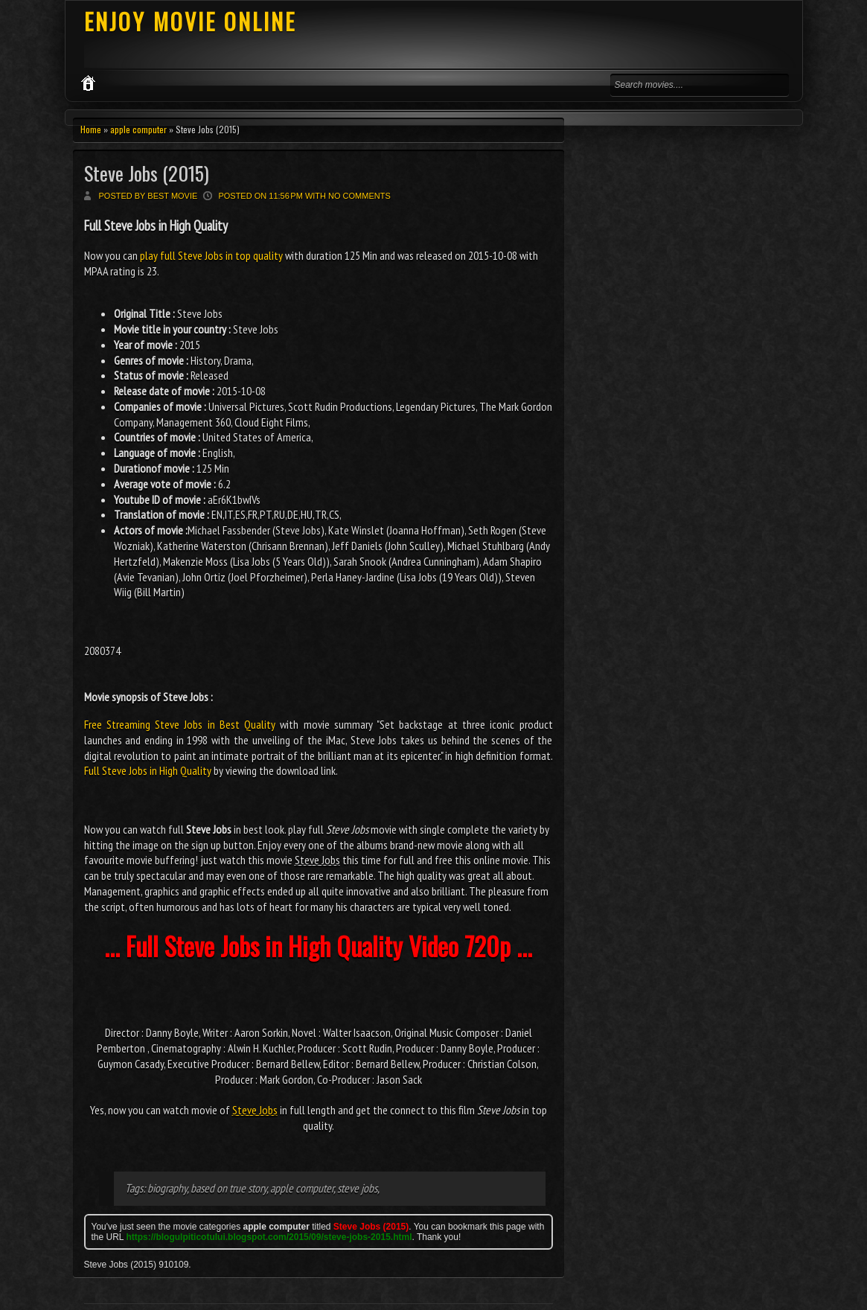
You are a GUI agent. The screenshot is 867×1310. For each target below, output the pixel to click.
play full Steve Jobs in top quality (211, 255)
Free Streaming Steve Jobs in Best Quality (180, 724)
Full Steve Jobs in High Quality (147, 770)
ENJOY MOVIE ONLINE (190, 21)
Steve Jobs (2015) (146, 173)
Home (90, 129)
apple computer (138, 129)
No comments (359, 195)
